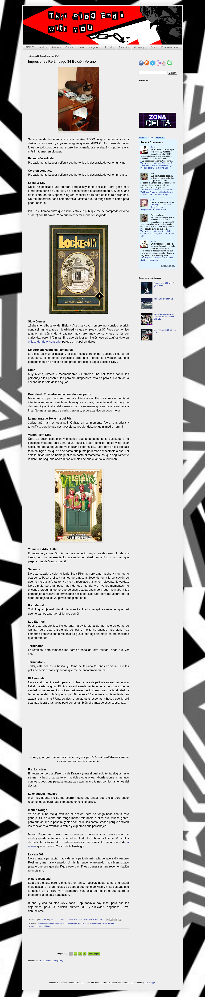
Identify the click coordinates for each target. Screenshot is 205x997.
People (142, 138)
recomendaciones (36, 926)
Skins (153, 47)
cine (57, 923)
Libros (81, 47)
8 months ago (162, 194)
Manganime (94, 47)
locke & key (96, 923)
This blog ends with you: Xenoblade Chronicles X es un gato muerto (155, 232)
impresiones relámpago (77, 923)
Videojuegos (140, 47)
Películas (109, 47)
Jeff (152, 200)
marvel (104, 923)
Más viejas (94, 954)
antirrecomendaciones (45, 923)
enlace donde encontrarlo (44, 341)
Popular (160, 138)
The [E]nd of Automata (163, 299)
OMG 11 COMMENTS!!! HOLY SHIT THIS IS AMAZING (81, 920)
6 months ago (162, 168)
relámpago (48, 926)
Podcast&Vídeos (169, 47)
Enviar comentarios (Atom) (51, 961)
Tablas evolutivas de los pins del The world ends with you (164, 316)
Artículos (56, 47)
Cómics (69, 47)
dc (66, 923)
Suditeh (154, 147)
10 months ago (159, 209)
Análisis (43, 47)
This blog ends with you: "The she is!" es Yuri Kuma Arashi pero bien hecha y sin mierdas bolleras (157, 165)
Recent (151, 138)
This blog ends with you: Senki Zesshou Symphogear (155, 207)
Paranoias (124, 47)
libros (89, 923)
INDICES (30, 47)
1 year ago (153, 260)
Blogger (152, 983)
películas (111, 923)
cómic (62, 923)
